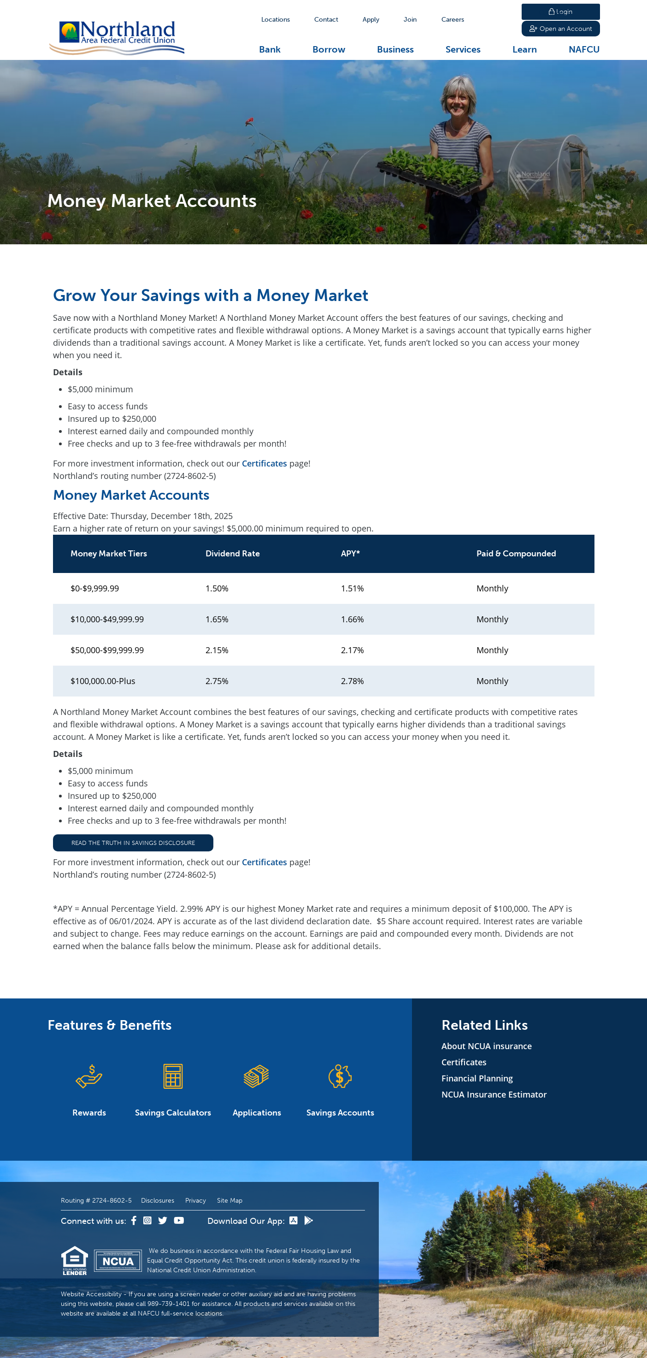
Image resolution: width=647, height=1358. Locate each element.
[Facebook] (135, 1221)
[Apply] (371, 19)
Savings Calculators (173, 1090)
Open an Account (560, 30)
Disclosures (157, 1200)
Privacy (195, 1200)
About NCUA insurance (486, 1045)
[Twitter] (163, 1221)
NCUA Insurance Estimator (494, 1094)
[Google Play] (309, 1221)
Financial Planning (477, 1078)
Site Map (229, 1200)
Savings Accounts (340, 1090)
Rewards (89, 1090)
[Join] (410, 19)
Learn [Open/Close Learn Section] (524, 49)
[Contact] (326, 19)
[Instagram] (148, 1221)
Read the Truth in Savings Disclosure (133, 842)
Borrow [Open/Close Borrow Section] (328, 49)
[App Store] (294, 1221)
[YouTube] (179, 1221)
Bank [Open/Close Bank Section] (270, 49)
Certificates (264, 463)
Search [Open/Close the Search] (498, 20)
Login (560, 12)
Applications (257, 1090)
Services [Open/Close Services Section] (463, 49)
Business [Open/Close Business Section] (395, 49)
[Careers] (452, 19)
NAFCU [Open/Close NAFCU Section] (584, 49)
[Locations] (275, 19)
